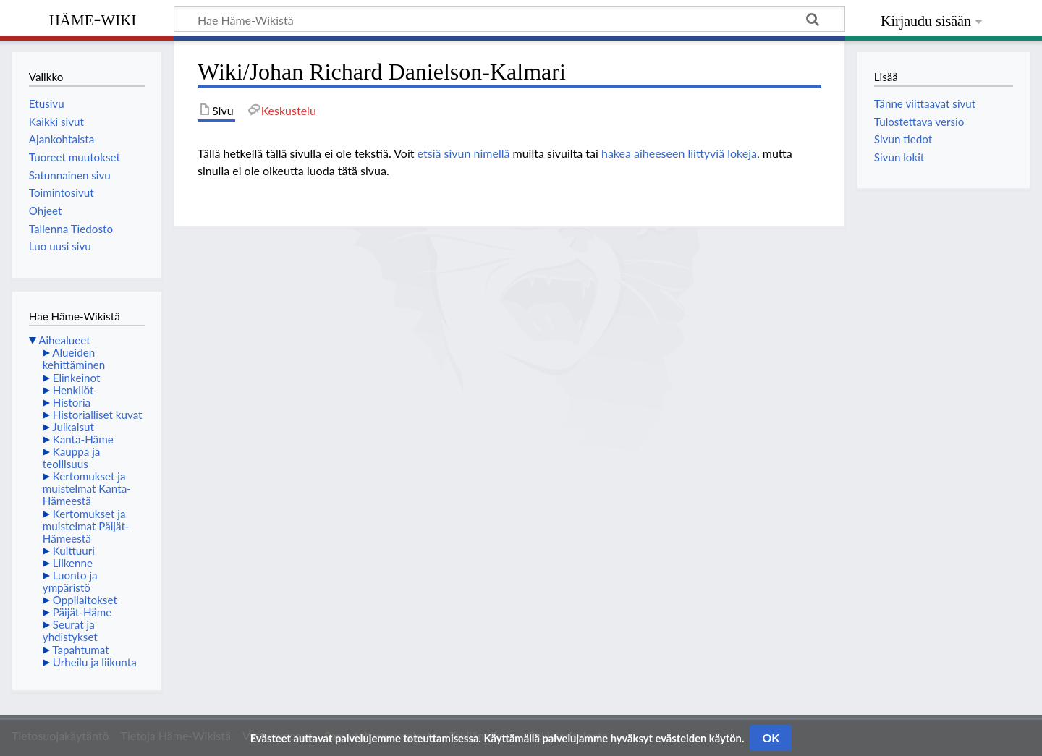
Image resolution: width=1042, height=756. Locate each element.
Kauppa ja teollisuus (72, 457)
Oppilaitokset (85, 599)
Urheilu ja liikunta (95, 661)
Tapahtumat (80, 649)
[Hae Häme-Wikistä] (509, 19)
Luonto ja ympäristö (70, 581)
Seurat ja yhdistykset (70, 630)
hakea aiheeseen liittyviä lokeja (679, 153)
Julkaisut (73, 426)
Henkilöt (73, 389)
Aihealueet (64, 340)
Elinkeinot (77, 377)
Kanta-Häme (83, 439)
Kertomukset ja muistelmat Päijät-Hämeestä (86, 526)
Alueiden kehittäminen (74, 358)
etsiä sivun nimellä (464, 153)
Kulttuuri (74, 550)
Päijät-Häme (82, 612)
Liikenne (73, 562)
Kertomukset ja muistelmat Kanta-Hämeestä (87, 488)
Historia (71, 402)
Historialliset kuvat (98, 414)
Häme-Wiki (93, 18)
